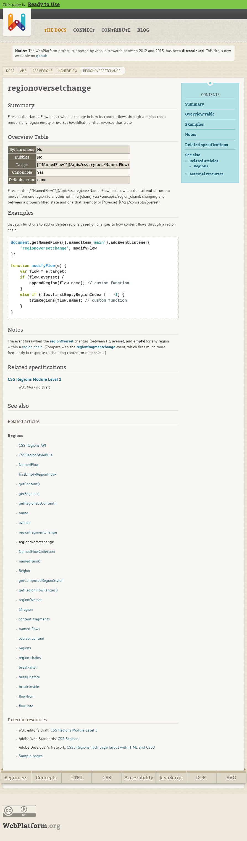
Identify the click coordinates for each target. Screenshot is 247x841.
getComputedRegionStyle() (41, 580)
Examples (194, 124)
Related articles (204, 161)
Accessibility (138, 778)
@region (26, 609)
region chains (30, 657)
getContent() (29, 483)
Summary (194, 104)
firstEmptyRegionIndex (37, 474)
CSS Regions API (32, 445)
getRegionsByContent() (38, 503)
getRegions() (29, 493)
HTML (76, 778)
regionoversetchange (101, 71)
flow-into (26, 705)
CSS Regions (68, 738)
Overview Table (200, 114)
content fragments (34, 619)
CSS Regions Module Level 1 (34, 379)
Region (24, 570)
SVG (231, 778)
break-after (28, 667)
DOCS (10, 71)
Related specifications (206, 145)
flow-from (27, 696)
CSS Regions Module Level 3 (74, 730)
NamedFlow (67, 71)
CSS (107, 778)
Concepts (46, 778)
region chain (32, 346)
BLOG (143, 30)
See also (192, 155)
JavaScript (171, 778)
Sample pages (31, 755)
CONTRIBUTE (116, 30)
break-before (29, 676)
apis (23, 71)
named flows (29, 628)
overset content (31, 638)
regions (25, 648)
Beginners (15, 778)
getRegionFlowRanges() (38, 590)
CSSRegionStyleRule (35, 454)
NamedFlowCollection (37, 551)
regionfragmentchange (38, 532)
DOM (201, 778)
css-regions (42, 71)
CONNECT (84, 30)
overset (25, 522)
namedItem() (29, 561)
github (41, 55)
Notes (190, 134)
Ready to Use (44, 4)
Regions (201, 166)
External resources (206, 174)
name (23, 512)
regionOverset (30, 599)
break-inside (29, 686)
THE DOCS (55, 30)
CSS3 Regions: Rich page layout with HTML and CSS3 (111, 747)
